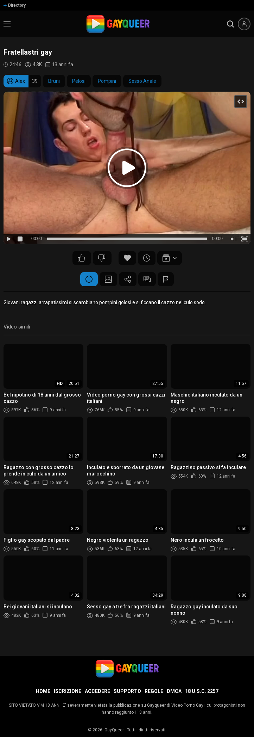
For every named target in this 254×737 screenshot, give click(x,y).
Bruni (54, 81)
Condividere (127, 279)
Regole (154, 691)
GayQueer (114, 729)
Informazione (89, 279)
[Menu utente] (244, 24)
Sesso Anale (142, 81)
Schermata (108, 279)
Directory (15, 5)
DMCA (174, 691)
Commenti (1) (147, 279)
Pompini (107, 81)
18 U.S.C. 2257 (201, 691)
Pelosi (78, 81)
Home (43, 691)
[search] (230, 24)
